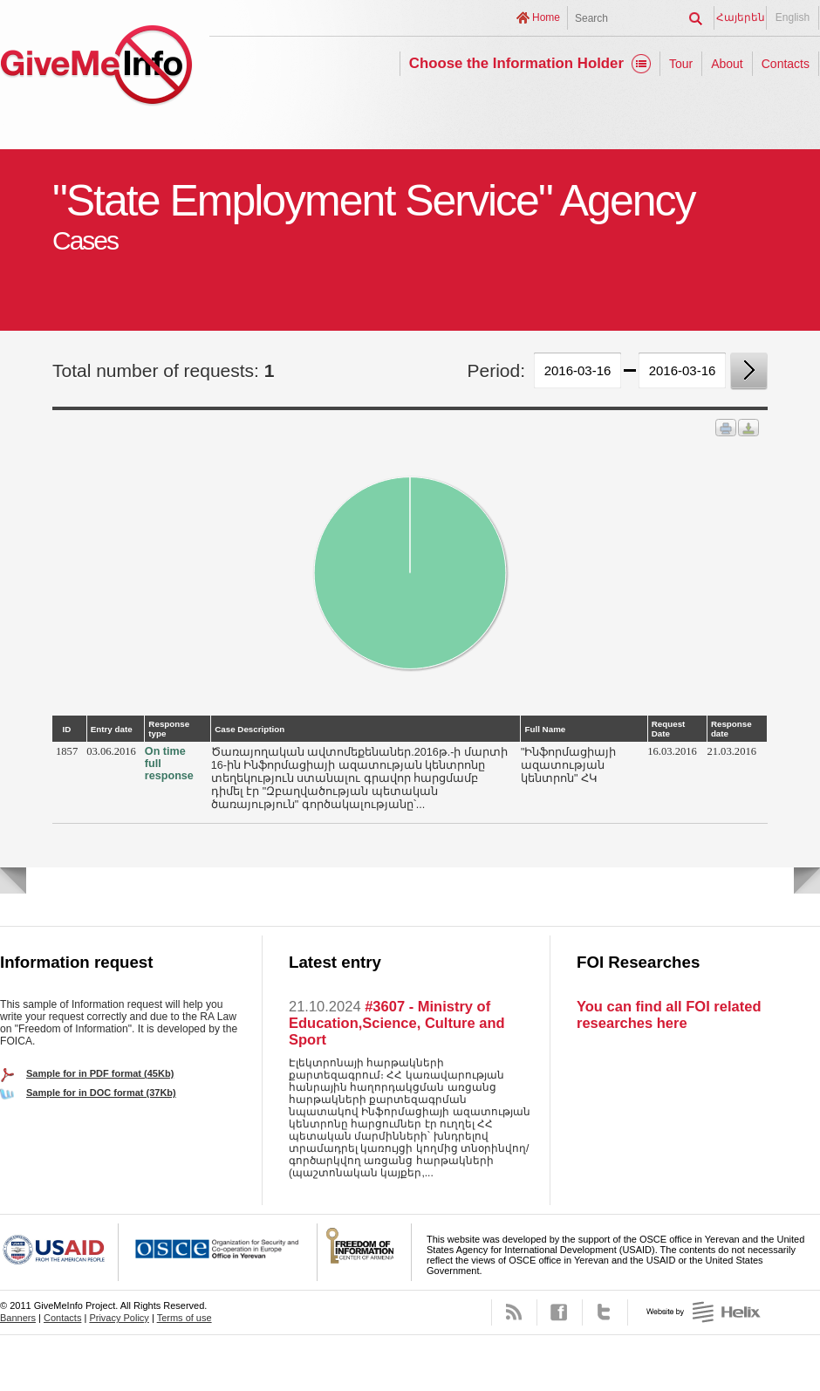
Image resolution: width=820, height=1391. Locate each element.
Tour (681, 64)
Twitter (605, 1312)
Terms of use (184, 1317)
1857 (67, 751)
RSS (514, 1312)
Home (546, 17)
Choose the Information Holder (516, 63)
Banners (18, 1317)
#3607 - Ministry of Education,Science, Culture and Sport (397, 1022)
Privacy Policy (118, 1317)
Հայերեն (740, 17)
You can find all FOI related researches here (669, 1014)
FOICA (365, 1252)
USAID (59, 1252)
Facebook (559, 1312)
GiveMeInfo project (96, 67)
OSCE (218, 1252)
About (727, 64)
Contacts (786, 64)
